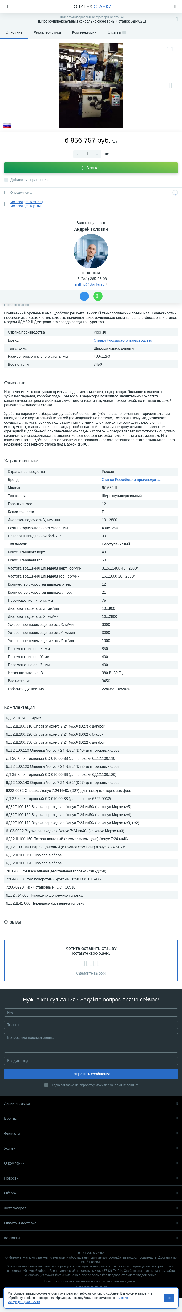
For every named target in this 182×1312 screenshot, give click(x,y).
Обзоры (91, 1193)
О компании (91, 1163)
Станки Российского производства (123, 340)
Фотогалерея (91, 1208)
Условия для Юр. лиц (26, 206)
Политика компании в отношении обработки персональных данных (91, 1281)
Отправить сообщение (91, 1074)
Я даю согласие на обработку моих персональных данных (94, 1085)
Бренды (91, 1118)
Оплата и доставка (91, 1223)
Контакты (91, 1238)
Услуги (91, 1148)
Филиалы (91, 1133)
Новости (91, 1178)
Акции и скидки (91, 1103)
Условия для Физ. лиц (26, 202)
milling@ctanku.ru (89, 284)
